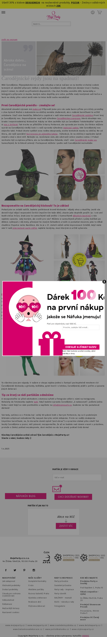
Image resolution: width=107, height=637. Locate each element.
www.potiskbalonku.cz (57, 629)
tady (36, 402)
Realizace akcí (34, 602)
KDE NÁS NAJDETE (89, 578)
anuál (69, 598)
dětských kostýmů (82, 215)
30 (38, 2)
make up (36, 109)
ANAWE (85, 635)
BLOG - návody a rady (64, 602)
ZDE (58, 5)
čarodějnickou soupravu (69, 118)
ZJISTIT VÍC (66, 526)
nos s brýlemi (11, 124)
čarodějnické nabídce (82, 115)
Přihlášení (92, 12)
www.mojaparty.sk (37, 625)
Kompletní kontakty (37, 581)
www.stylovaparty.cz (83, 629)
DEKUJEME (31, 2)
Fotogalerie (59, 606)
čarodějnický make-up (86, 140)
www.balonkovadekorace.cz (27, 629)
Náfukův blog (25, 496)
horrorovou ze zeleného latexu (42, 134)
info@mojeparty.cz (62, 405)
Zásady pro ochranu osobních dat (11, 594)
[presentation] (80, 338)
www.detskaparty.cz (90, 625)
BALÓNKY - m (60, 598)
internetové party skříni (24, 228)
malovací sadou (71, 127)
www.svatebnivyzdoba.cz (63, 625)
